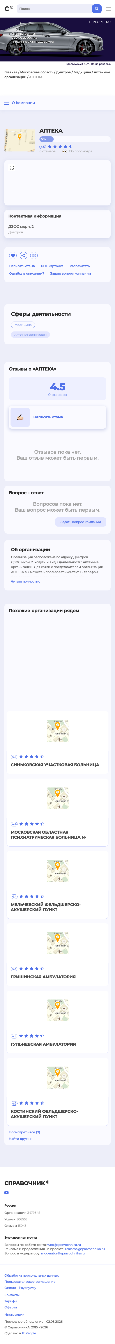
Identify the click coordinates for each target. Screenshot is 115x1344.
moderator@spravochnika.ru (63, 1253)
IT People (29, 1333)
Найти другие (20, 1139)
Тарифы (10, 1301)
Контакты (11, 1295)
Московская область (36, 72)
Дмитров (63, 72)
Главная (10, 72)
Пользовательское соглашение (29, 1282)
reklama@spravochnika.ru (85, 1249)
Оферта (10, 1307)
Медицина (82, 72)
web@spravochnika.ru (64, 1245)
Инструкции (14, 1315)
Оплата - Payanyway (20, 1288)
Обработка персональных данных (31, 1275)
